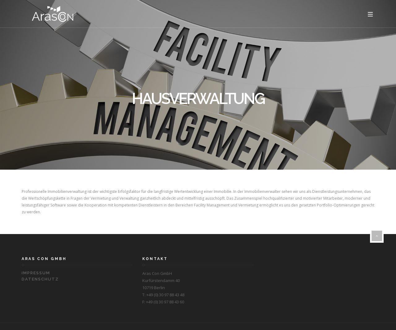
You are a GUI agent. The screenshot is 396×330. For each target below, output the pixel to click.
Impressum (36, 273)
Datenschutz (40, 279)
